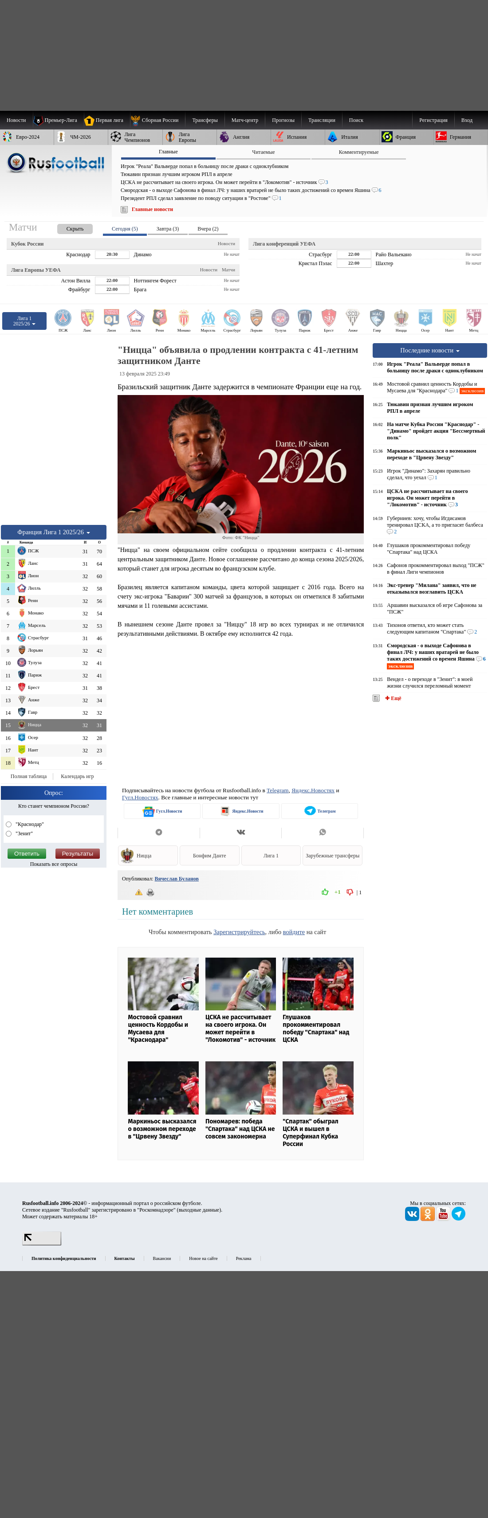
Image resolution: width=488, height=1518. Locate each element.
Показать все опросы (54, 864)
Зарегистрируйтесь (239, 931)
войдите (294, 931)
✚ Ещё (392, 698)
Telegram (278, 790)
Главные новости (152, 209)
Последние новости (430, 350)
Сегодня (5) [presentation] (125, 229)
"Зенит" (23, 833)
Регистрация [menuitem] (433, 120)
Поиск (356, 120)
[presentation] (66, 227)
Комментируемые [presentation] (359, 152)
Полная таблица (29, 776)
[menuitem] (157, 120)
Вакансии (162, 1258)
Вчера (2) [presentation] (207, 229)
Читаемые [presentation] (263, 152)
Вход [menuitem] (466, 120)
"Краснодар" (29, 824)
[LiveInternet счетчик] (41, 1243)
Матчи (228, 269)
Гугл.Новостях (140, 797)
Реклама (244, 1258)
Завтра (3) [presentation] (168, 229)
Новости (226, 243)
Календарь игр (77, 776)
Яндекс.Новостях (313, 790)
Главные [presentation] (168, 152)
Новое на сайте (203, 1258)
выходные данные (199, 1210)
